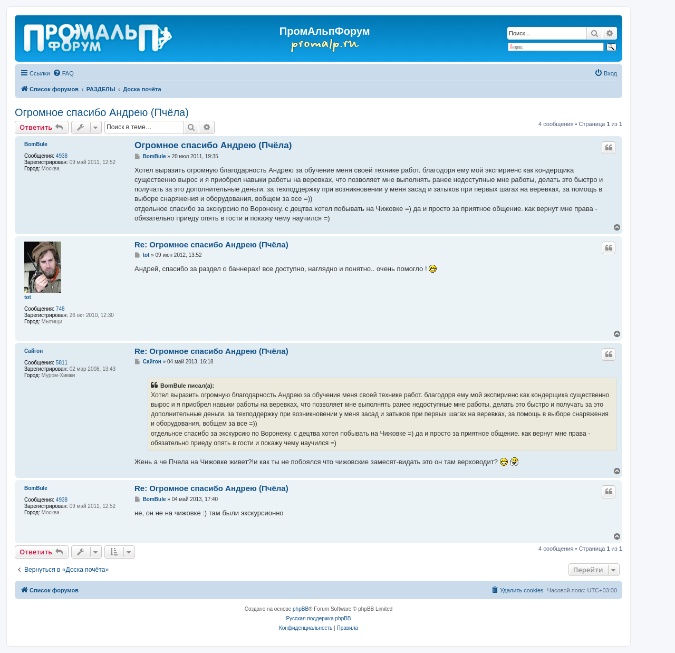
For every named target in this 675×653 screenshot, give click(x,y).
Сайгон (33, 351)
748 (60, 309)
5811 (62, 363)
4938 (62, 156)
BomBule (35, 144)
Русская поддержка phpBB (318, 618)
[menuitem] (63, 73)
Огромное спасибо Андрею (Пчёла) (102, 112)
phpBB (300, 609)
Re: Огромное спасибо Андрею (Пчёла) (211, 244)
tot (27, 297)
